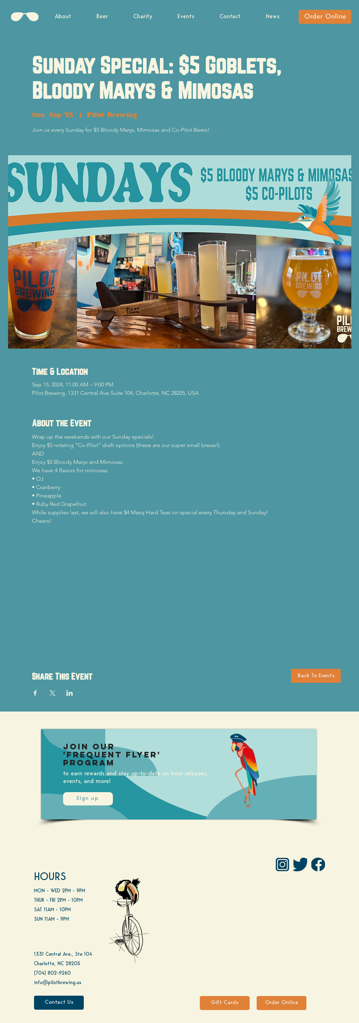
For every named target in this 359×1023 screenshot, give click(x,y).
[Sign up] (88, 798)
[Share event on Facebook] (35, 693)
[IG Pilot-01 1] (282, 864)
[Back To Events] (316, 676)
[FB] (318, 864)
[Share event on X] (52, 693)
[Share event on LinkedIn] (69, 693)
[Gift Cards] (225, 1003)
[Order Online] (325, 17)
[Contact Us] (59, 1003)
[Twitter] (300, 864)
